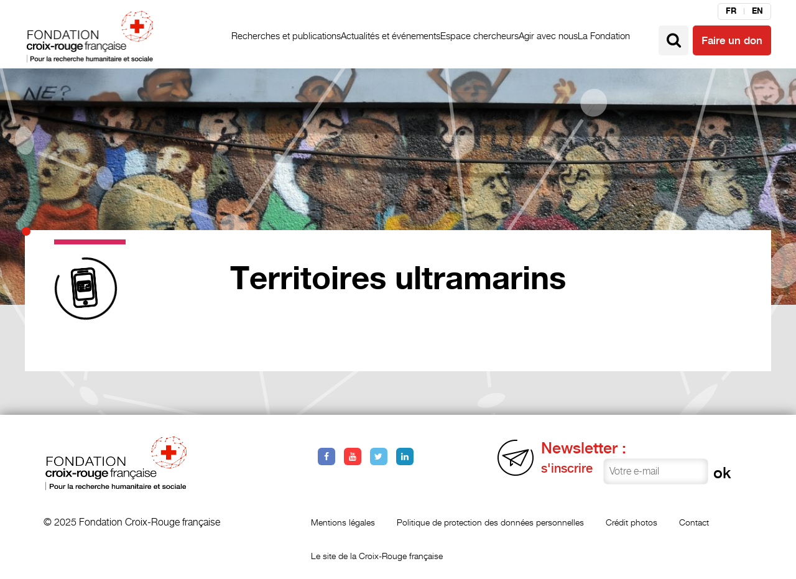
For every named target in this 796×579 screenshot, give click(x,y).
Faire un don (731, 40)
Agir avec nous (548, 36)
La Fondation (604, 36)
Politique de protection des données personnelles (490, 522)
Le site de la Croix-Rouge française (377, 555)
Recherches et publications (286, 36)
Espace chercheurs (479, 36)
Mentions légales (343, 522)
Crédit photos (631, 522)
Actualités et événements (390, 36)
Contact (694, 522)
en (757, 11)
